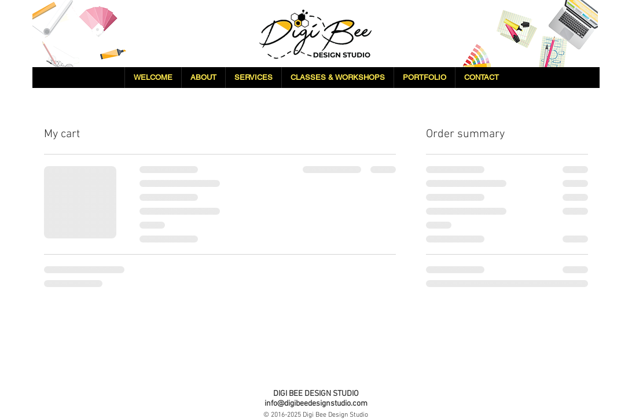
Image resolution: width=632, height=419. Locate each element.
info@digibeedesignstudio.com (316, 404)
